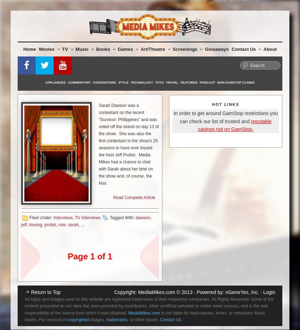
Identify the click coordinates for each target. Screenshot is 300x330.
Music (85, 49)
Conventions (104, 82)
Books (105, 49)
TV (67, 49)
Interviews (63, 217)
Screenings (188, 49)
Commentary (79, 82)
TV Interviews (88, 217)
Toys (159, 82)
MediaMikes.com (156, 292)
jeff (24, 224)
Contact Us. (171, 319)
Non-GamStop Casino (236, 82)
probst (50, 224)
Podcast (207, 82)
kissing (35, 224)
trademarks (116, 319)
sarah (73, 224)
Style (123, 82)
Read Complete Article (134, 197)
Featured (188, 82)
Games (128, 49)
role (62, 224)
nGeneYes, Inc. (242, 292)
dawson (143, 217)
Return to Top (46, 292)
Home (29, 49)
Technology (142, 82)
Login (269, 292)
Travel (172, 82)
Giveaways (217, 49)
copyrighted (78, 319)
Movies (49, 49)
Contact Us (246, 49)
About (270, 49)
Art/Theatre (155, 49)
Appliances (56, 82)
